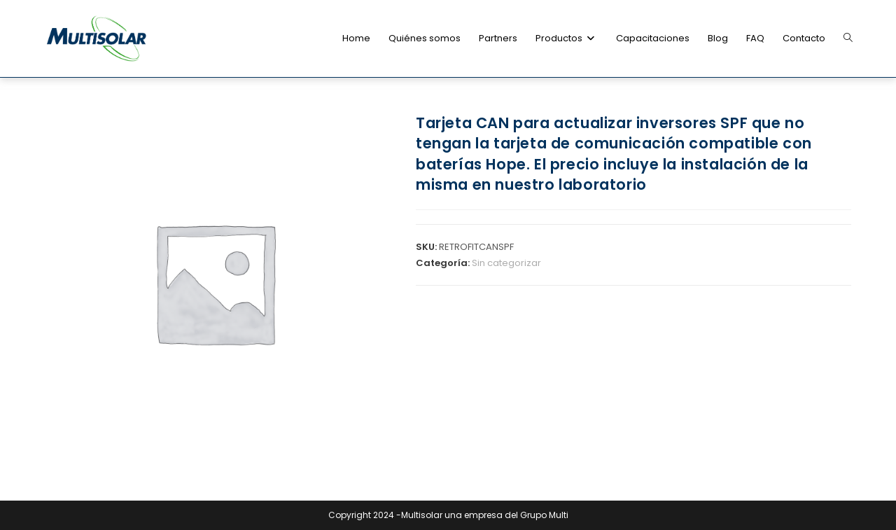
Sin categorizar (506, 263)
